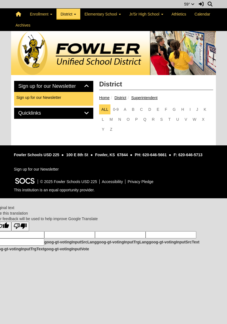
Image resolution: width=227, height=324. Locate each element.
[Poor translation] (20, 226)
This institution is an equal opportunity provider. (54, 190)
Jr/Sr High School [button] (146, 14)
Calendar (202, 14)
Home (104, 98)
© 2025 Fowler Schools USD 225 (68, 181)
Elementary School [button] (102, 14)
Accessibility (112, 181)
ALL (104, 109)
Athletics (179, 14)
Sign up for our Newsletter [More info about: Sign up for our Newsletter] (38, 97)
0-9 (115, 109)
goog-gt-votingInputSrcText (174, 242)
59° (189, 4)
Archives (23, 25)
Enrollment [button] (41, 14)
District (120, 98)
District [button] (68, 14)
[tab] (53, 86)
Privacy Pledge (140, 181)
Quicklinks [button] (35, 113)
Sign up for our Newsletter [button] (53, 86)
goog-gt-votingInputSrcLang (70, 242)
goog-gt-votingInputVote (66, 249)
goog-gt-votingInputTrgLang (123, 242)
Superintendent (144, 98)
